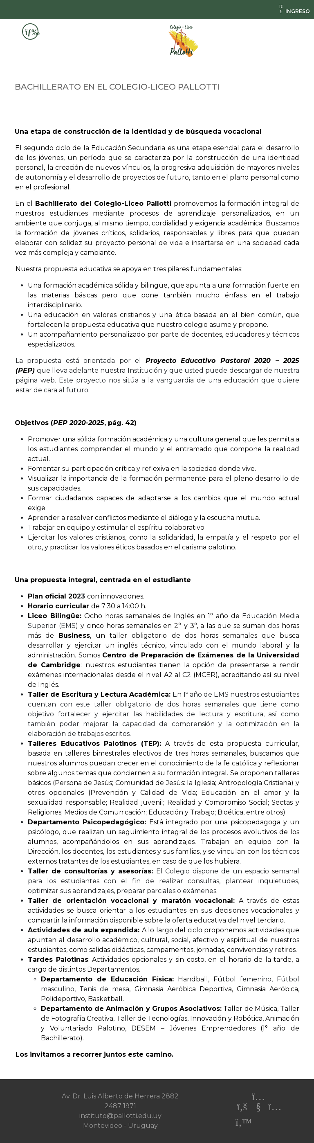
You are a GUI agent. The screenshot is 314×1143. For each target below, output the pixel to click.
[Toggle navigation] (30, 31)
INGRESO (294, 11)
